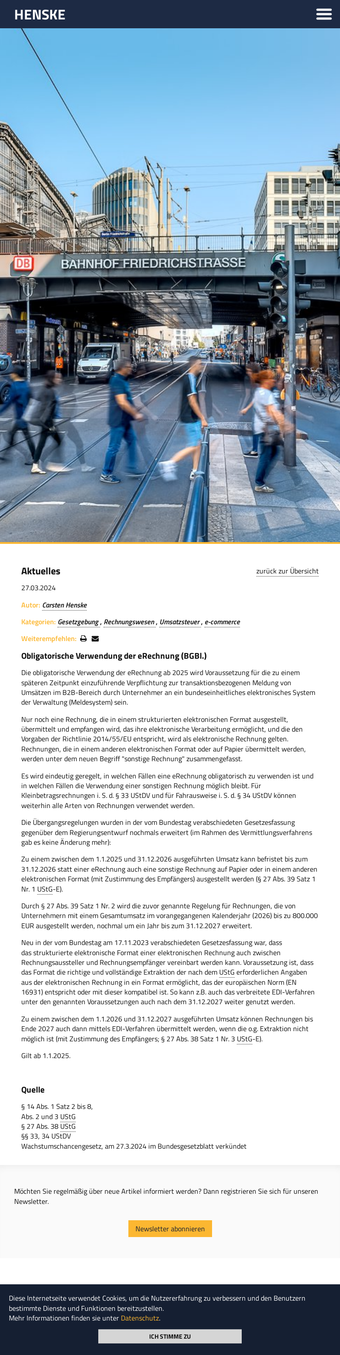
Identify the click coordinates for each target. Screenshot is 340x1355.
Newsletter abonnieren (170, 1228)
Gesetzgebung (79, 621)
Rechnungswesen (130, 621)
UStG (45, 889)
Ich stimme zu (170, 1335)
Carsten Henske (64, 605)
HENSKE (40, 14)
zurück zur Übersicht (287, 571)
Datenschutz (140, 1318)
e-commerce (222, 621)
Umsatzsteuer (180, 621)
